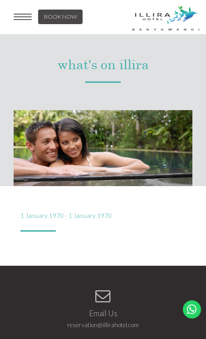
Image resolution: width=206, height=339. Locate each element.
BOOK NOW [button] (60, 16)
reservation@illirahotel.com (103, 325)
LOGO (165, 18)
